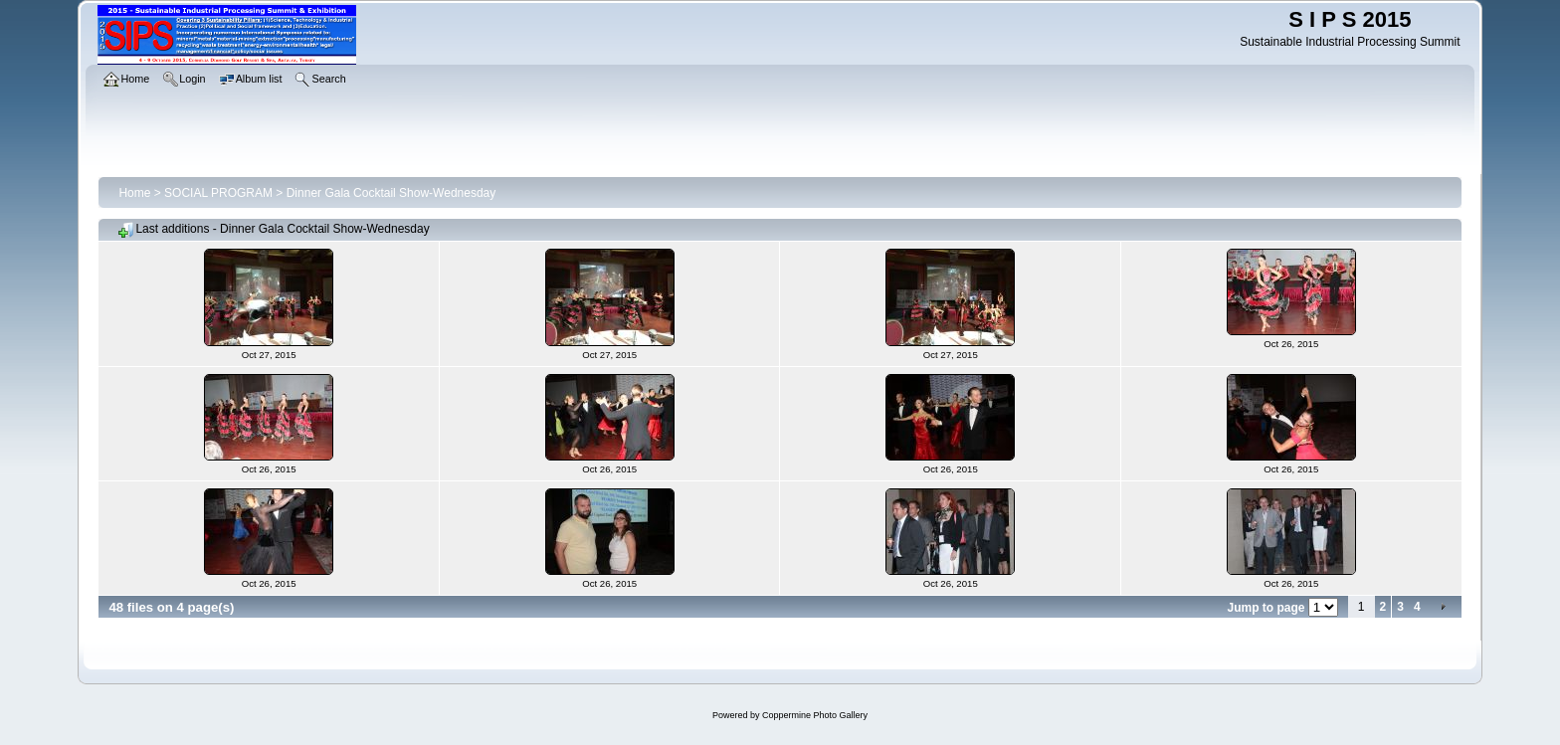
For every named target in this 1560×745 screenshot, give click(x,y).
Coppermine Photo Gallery (815, 715)
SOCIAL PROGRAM (218, 193)
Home (134, 193)
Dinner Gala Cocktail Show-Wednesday (391, 193)
